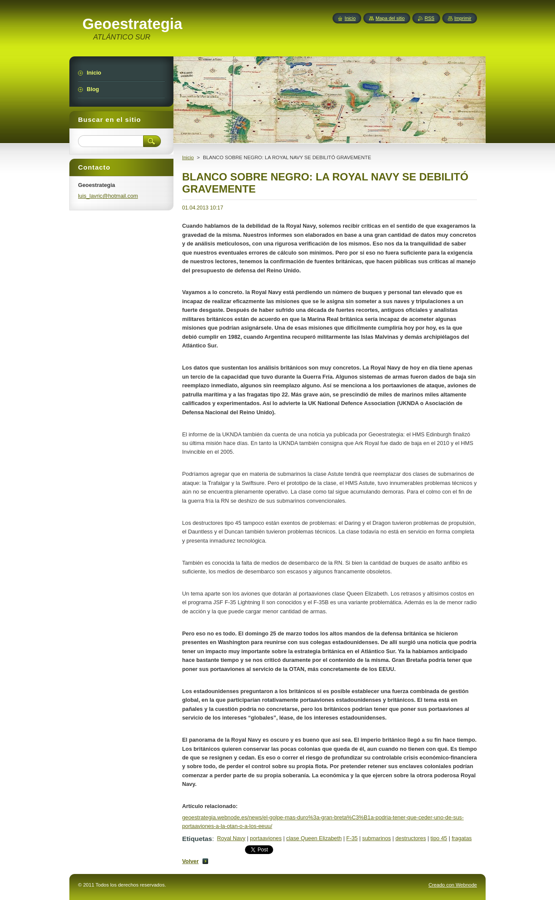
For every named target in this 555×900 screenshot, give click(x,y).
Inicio (188, 157)
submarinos (376, 838)
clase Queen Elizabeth (314, 838)
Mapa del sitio (390, 18)
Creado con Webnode (452, 884)
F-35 (352, 838)
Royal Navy (231, 838)
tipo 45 (439, 838)
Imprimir (462, 18)
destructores (410, 838)
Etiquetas (197, 838)
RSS (429, 18)
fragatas (462, 838)
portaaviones (265, 838)
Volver (190, 861)
